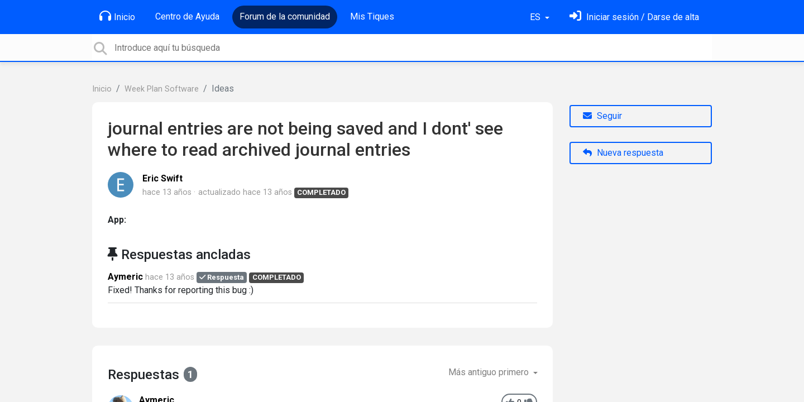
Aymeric (125, 276)
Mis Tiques (372, 16)
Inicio (117, 16)
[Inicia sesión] (634, 17)
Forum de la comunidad (285, 16)
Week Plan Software (162, 89)
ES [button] (536, 17)
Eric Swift (162, 178)
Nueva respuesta (623, 152)
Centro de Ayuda (187, 16)
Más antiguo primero (489, 372)
